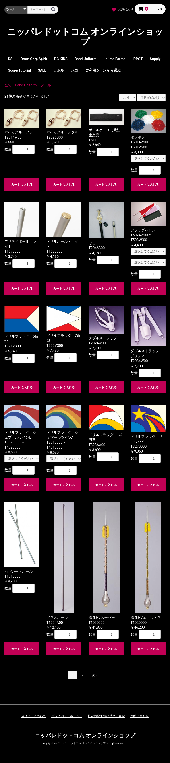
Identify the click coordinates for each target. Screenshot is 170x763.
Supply (155, 59)
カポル (58, 70)
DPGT (138, 59)
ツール (45, 85)
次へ (95, 675)
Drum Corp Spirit (34, 59)
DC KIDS (61, 59)
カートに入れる (22, 184)
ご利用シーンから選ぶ (103, 70)
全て (8, 85)
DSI (11, 59)
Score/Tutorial (19, 70)
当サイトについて (33, 716)
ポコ (74, 70)
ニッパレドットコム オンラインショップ (85, 37)
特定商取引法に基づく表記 (106, 716)
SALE (42, 70)
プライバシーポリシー (66, 716)
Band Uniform (86, 59)
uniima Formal (115, 59)
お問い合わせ (139, 716)
